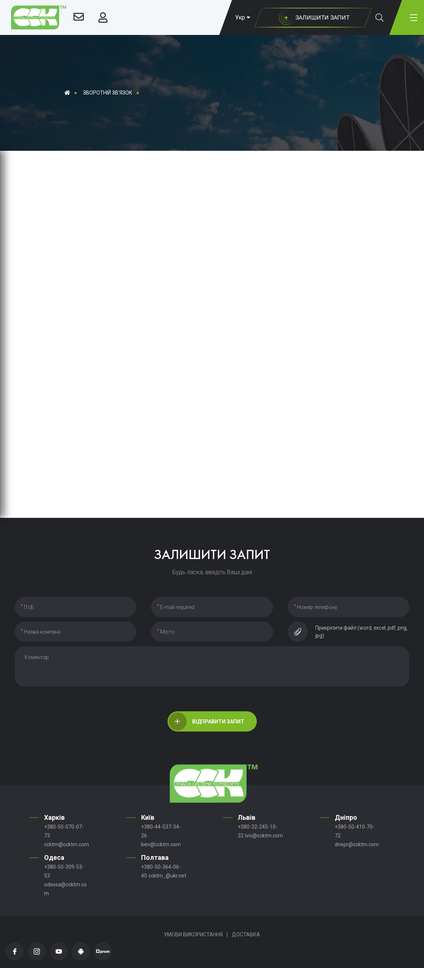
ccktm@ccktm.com (66, 844)
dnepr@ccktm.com (357, 844)
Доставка (246, 934)
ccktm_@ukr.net (167, 876)
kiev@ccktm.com (161, 844)
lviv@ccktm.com (264, 836)
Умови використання (193, 934)
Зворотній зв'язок (107, 93)
